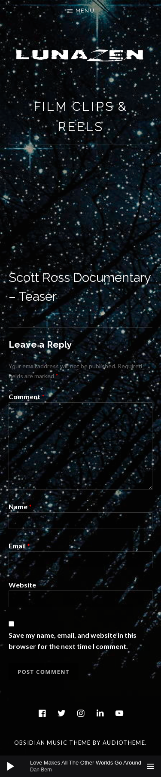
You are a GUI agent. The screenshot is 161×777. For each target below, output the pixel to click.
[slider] (85, 766)
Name (20, 506)
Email (19, 545)
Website (22, 585)
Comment (27, 396)
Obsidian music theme (52, 742)
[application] (80, 766)
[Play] (11, 766)
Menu (85, 10)
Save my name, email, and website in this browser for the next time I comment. (73, 640)
